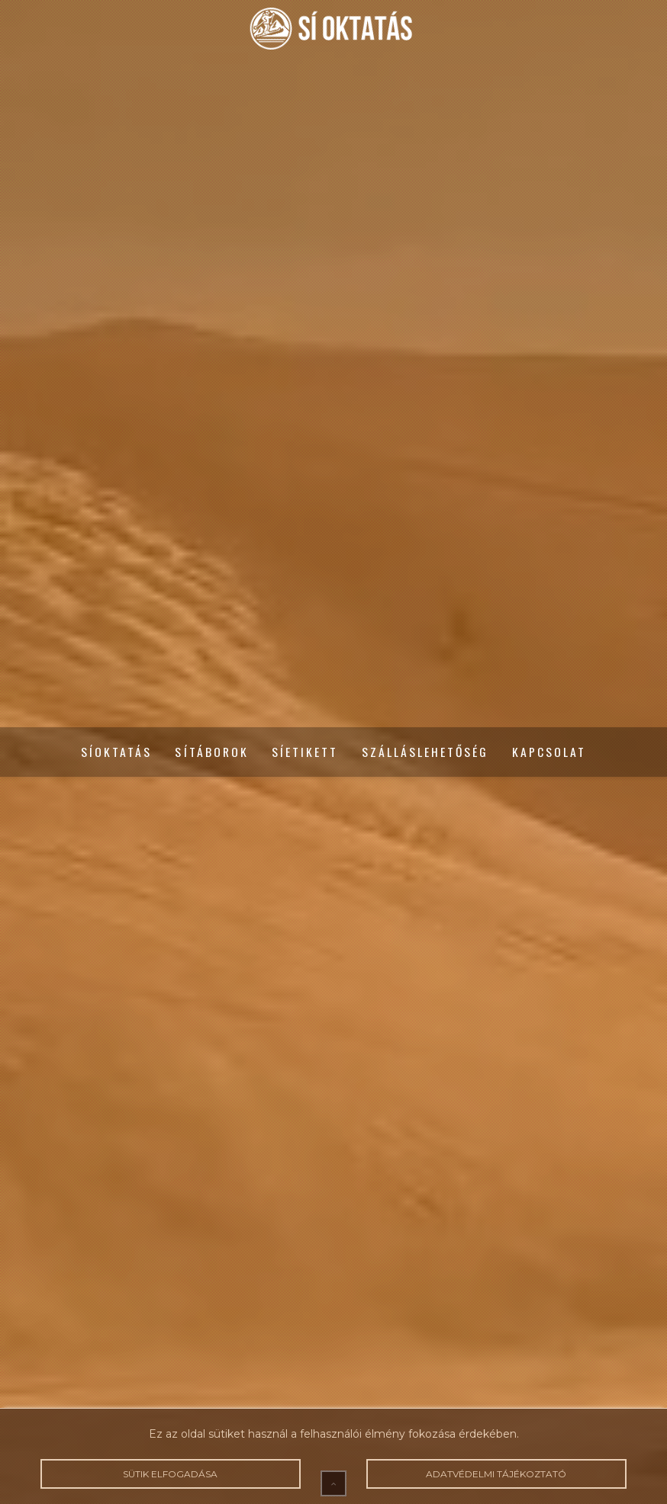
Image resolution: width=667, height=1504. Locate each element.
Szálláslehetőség (425, 752)
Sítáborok (212, 752)
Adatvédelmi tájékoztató (497, 1474)
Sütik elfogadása (171, 1474)
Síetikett (305, 752)
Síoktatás (117, 752)
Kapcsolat (549, 752)
